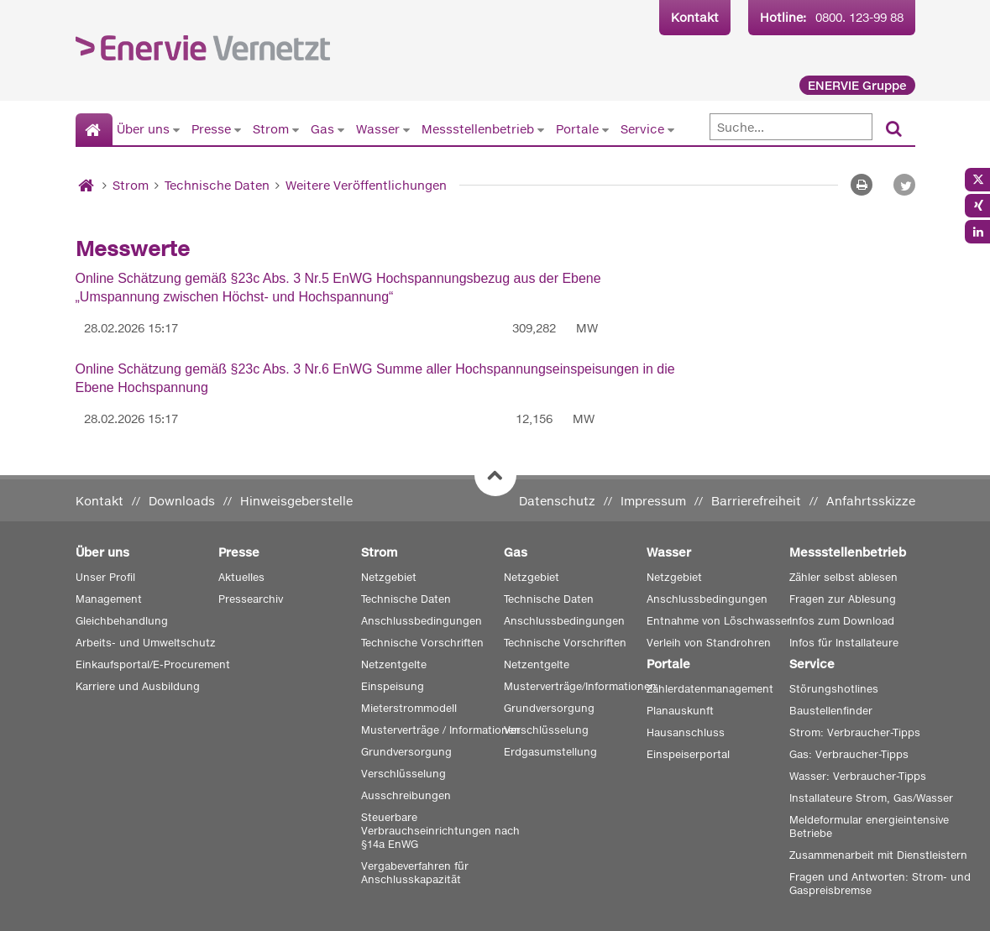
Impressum (653, 501)
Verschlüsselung (403, 773)
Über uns (143, 129)
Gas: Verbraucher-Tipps (849, 754)
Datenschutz (557, 501)
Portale (577, 129)
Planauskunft (680, 710)
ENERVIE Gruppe (857, 85)
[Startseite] (94, 130)
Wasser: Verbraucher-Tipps (857, 776)
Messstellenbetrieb (478, 129)
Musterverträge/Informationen (580, 686)
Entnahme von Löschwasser (719, 621)
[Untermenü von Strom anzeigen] (295, 129)
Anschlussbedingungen (421, 621)
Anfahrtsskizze (870, 501)
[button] (904, 185)
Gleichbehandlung (122, 621)
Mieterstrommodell (409, 708)
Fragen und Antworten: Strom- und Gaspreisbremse (880, 884)
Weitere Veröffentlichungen (366, 185)
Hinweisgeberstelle (296, 501)
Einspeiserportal (688, 754)
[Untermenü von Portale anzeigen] (605, 129)
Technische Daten (217, 185)
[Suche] (791, 126)
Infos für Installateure (843, 642)
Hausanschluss (686, 732)
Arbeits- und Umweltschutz (146, 642)
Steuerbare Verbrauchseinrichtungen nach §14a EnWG (440, 830)
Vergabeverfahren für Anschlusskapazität (415, 873)
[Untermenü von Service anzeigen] (671, 129)
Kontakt (695, 17)
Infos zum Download (841, 621)
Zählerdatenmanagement (710, 689)
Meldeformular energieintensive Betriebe (869, 826)
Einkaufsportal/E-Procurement (153, 664)
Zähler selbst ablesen (843, 577)
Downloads (182, 501)
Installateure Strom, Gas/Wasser (871, 798)
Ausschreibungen (406, 795)
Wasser (378, 129)
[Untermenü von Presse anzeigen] (237, 129)
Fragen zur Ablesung (842, 599)
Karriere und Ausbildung (138, 686)
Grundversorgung (406, 751)
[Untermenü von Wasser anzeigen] (406, 129)
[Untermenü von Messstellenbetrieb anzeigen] (540, 129)
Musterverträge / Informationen (441, 730)
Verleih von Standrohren (709, 642)
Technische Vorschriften (422, 642)
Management (109, 599)
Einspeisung (392, 686)
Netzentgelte (394, 664)
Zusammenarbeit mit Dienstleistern (878, 855)
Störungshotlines (833, 689)
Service (642, 129)
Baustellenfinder (830, 710)
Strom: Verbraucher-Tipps (854, 732)
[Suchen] (894, 130)
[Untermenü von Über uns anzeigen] (176, 129)
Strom (271, 129)
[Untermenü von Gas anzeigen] (341, 129)
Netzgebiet (388, 577)
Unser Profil (105, 577)
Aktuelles (241, 577)
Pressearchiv (250, 599)
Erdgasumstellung (550, 751)
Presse (211, 129)
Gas (322, 129)
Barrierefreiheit (756, 501)
